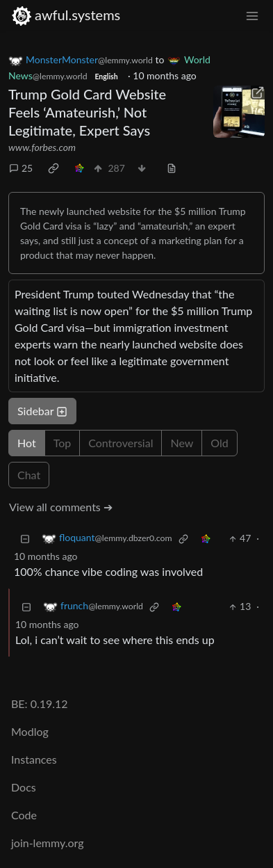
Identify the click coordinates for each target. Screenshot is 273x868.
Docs (23, 787)
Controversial (120, 442)
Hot (26, 442)
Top (62, 442)
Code (24, 814)
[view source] (171, 168)
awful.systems (65, 14)
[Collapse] (25, 538)
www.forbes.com (42, 147)
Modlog (30, 731)
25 (21, 168)
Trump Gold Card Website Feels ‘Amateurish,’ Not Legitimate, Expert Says (87, 112)
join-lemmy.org (47, 842)
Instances (34, 759)
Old (219, 442)
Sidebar (42, 410)
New (181, 442)
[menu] (252, 15)
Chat (28, 474)
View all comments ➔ (61, 506)
